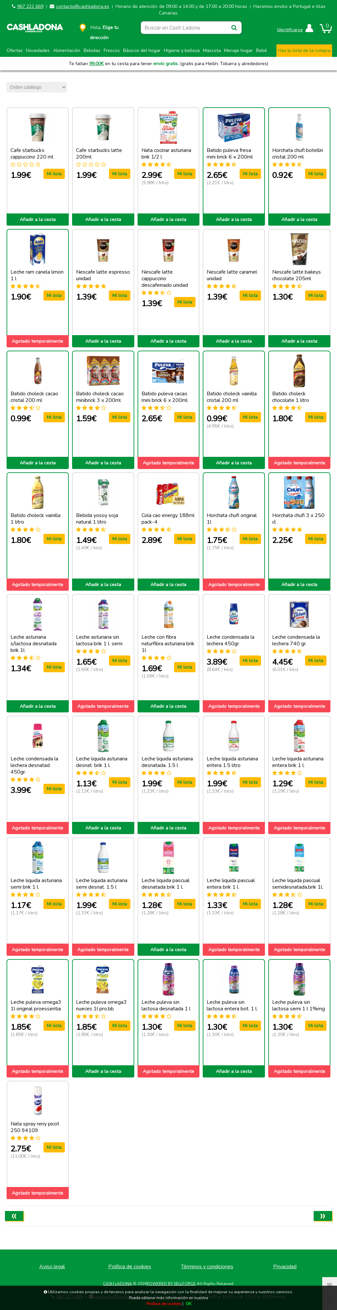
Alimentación (66, 50)
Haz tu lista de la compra (304, 50)
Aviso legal (52, 1266)
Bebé (261, 50)
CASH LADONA (117, 1283)
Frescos (112, 50)
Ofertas (15, 50)
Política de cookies (129, 1266)
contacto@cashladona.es (82, 6)
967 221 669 (30, 6)
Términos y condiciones (207, 1266)
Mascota (212, 50)
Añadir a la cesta (38, 219)
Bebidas (92, 50)
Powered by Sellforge (171, 1283)
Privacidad (285, 1266)
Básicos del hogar (142, 50)
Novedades (38, 50)
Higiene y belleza (182, 50)
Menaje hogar (238, 50)
